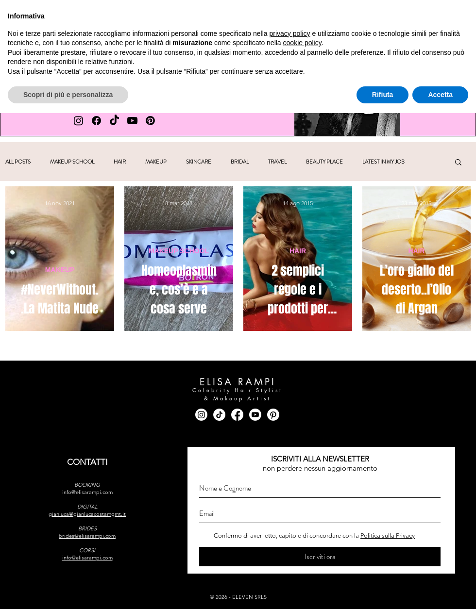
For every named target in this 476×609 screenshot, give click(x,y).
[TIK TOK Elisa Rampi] (114, 121)
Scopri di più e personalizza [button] (68, 590)
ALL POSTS (18, 162)
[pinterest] (469, 12)
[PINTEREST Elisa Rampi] (150, 121)
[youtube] (450, 12)
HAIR (120, 162)
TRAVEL (277, 162)
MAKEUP (156, 162)
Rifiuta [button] (382, 590)
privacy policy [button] (290, 529)
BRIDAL (240, 162)
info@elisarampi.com (87, 492)
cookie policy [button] (302, 539)
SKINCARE (198, 162)
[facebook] (412, 12)
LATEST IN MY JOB (383, 162)
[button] (174, 56)
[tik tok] (431, 12)
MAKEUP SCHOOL (72, 162)
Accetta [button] (440, 590)
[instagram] (393, 12)
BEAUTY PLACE (324, 162)
